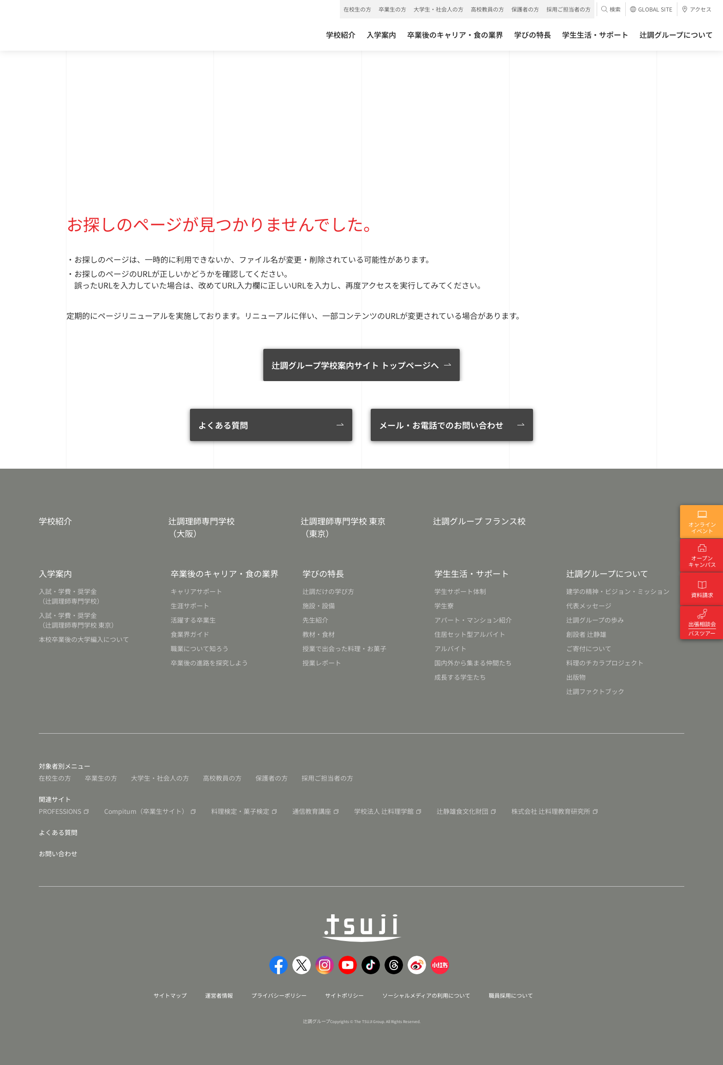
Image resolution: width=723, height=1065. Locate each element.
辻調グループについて (607, 573)
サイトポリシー (344, 995)
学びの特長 (323, 573)
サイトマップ (170, 995)
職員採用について (511, 995)
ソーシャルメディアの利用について (426, 995)
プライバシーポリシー (279, 995)
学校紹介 (55, 521)
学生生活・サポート (471, 573)
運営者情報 (219, 995)
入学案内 (55, 573)
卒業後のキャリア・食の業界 (225, 573)
